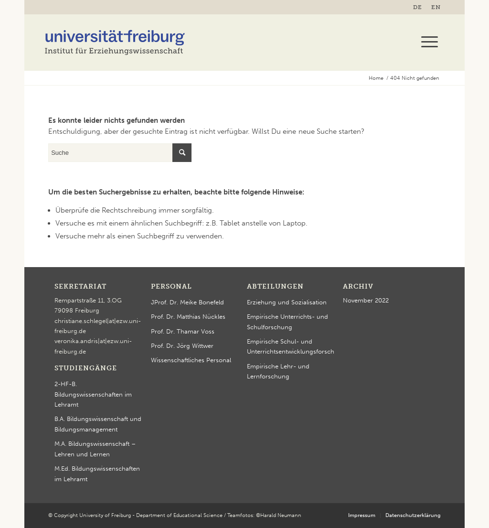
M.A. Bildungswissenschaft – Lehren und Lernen (95, 448)
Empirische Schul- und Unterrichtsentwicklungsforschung (290, 346)
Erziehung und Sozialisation (287, 302)
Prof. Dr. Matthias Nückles (188, 316)
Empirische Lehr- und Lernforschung (278, 371)
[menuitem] (419, 7)
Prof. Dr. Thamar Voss (182, 331)
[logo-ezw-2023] (115, 42)
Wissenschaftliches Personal (191, 360)
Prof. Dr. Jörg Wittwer (182, 345)
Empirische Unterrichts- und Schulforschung (287, 321)
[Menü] (426, 42)
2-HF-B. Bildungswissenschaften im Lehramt (93, 394)
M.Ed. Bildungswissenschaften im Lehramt (97, 473)
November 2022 (366, 300)
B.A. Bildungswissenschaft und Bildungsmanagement (97, 423)
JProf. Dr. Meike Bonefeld (187, 302)
